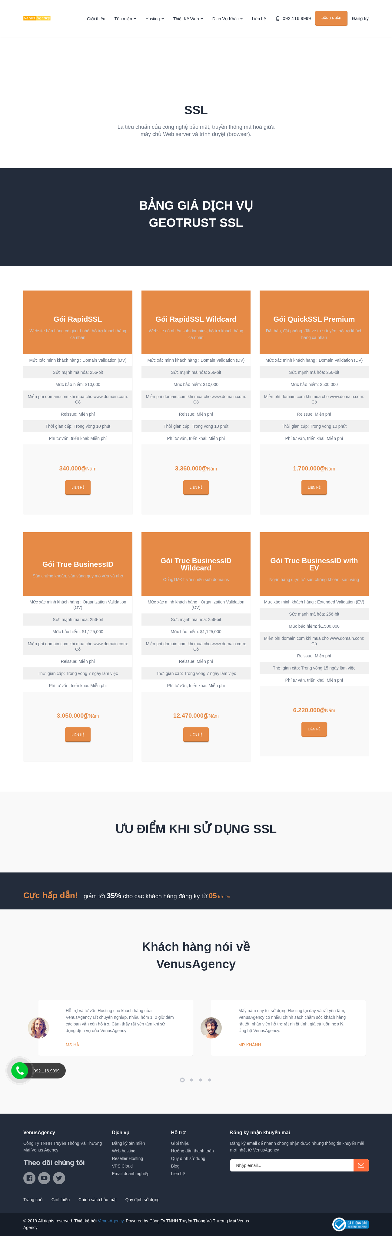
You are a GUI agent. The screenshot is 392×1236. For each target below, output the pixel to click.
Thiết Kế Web (186, 19)
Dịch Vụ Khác (225, 19)
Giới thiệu (96, 19)
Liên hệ (259, 19)
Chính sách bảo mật (97, 1199)
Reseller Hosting (127, 1158)
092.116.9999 (299, 18)
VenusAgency (111, 1220)
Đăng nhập (333, 18)
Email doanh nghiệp (131, 1173)
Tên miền (123, 19)
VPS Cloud (122, 1166)
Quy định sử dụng (188, 1158)
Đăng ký (361, 18)
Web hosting (124, 1150)
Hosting (152, 19)
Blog (175, 1166)
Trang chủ (33, 1199)
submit (361, 1165)
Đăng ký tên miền (128, 1143)
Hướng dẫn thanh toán (192, 1150)
